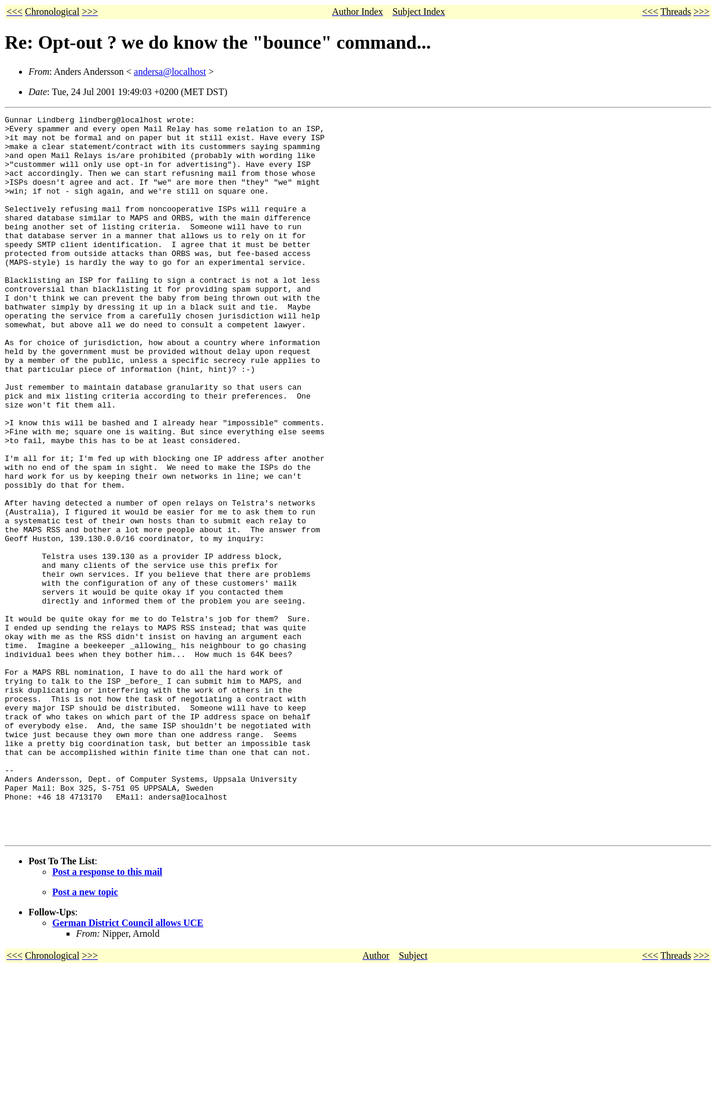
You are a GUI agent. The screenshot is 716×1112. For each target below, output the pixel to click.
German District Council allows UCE (127, 1067)
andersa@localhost (170, 72)
